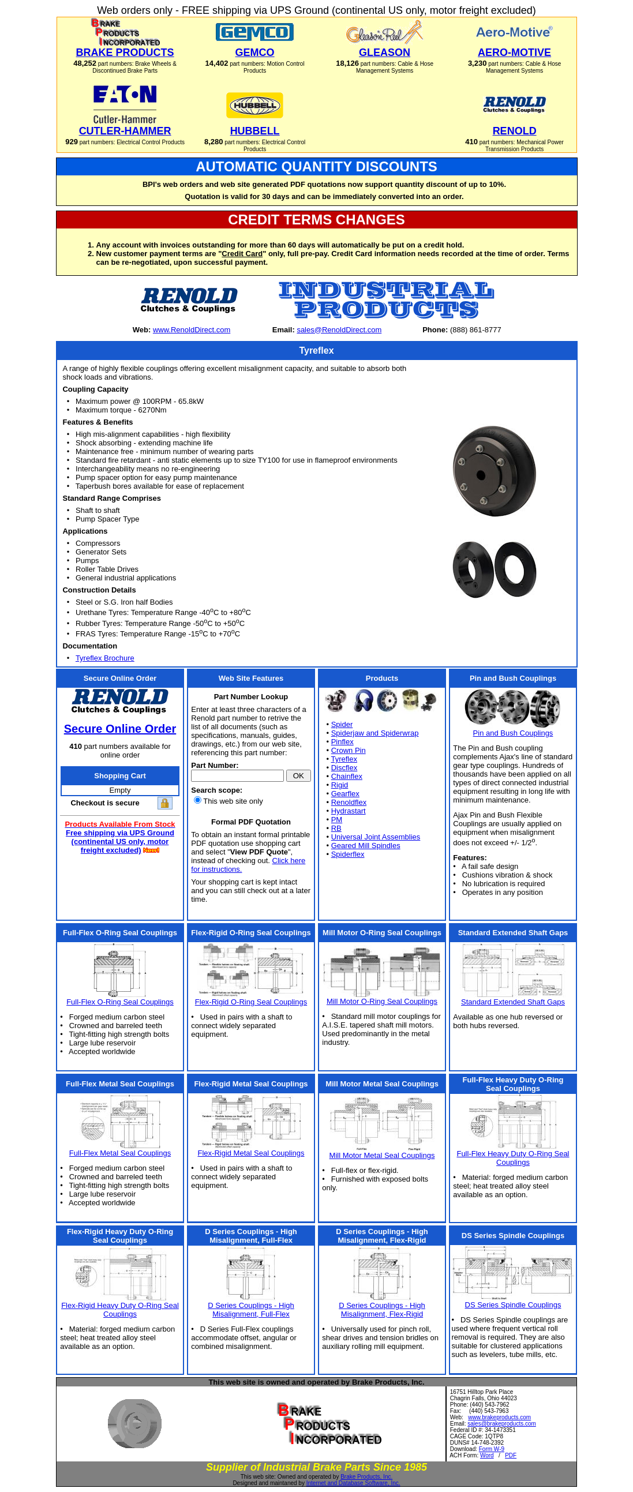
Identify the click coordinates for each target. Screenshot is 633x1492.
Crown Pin (348, 750)
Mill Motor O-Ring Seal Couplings (382, 1001)
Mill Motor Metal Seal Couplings (382, 1155)
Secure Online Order (120, 728)
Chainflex (346, 776)
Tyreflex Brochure (105, 658)
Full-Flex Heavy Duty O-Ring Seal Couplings (512, 1158)
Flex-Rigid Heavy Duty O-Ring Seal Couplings (120, 1309)
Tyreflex (344, 759)
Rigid (340, 785)
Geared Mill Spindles (365, 845)
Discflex (344, 767)
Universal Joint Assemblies (376, 837)
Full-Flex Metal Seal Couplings (120, 1153)
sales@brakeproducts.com (501, 1423)
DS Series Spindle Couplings (513, 1304)
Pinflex (342, 741)
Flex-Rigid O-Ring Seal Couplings (251, 1002)
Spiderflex (348, 854)
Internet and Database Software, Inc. (353, 1483)
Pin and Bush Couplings (513, 733)
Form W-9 (491, 1449)
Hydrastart (348, 811)
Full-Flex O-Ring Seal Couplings (120, 1002)
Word (487, 1455)
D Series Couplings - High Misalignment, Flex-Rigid (382, 1309)
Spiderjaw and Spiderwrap (375, 733)
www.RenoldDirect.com (191, 329)
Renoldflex (348, 802)
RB (336, 828)
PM (337, 819)
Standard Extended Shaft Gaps (513, 1002)
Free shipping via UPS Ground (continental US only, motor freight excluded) (120, 841)
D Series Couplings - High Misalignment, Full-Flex (251, 1309)
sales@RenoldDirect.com (339, 329)
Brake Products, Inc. (366, 1477)
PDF (510, 1455)
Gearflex (345, 793)
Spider (342, 724)
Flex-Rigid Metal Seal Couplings (251, 1153)
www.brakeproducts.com (499, 1417)
